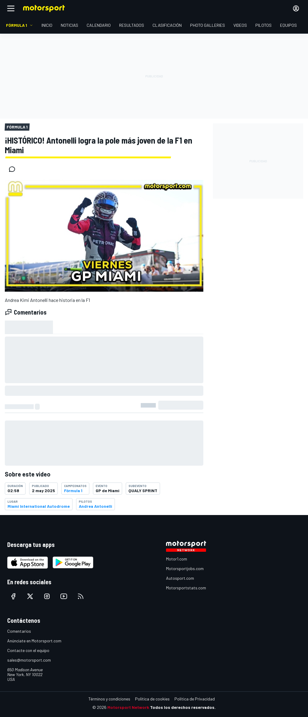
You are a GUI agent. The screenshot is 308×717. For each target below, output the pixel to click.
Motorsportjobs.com (185, 568)
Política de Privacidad (194, 698)
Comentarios (19, 631)
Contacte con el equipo (28, 650)
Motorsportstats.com (186, 587)
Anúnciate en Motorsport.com (34, 640)
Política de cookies (152, 698)
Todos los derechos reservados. (183, 707)
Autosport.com (180, 578)
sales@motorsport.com (29, 660)
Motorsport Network (128, 707)
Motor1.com (176, 558)
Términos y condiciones (109, 698)
